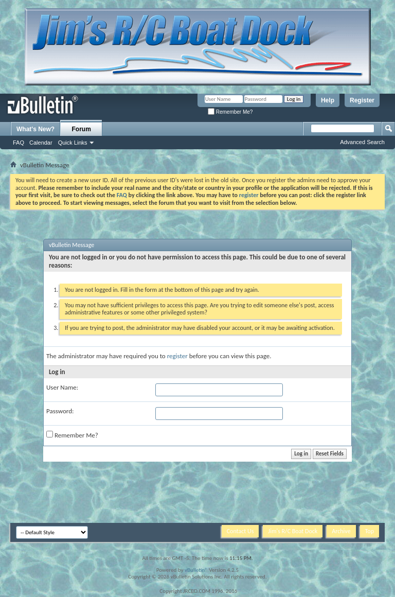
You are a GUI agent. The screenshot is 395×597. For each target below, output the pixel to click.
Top (369, 531)
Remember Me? (230, 112)
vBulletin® (196, 570)
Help (327, 100)
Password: (60, 411)
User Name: (62, 387)
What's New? (35, 129)
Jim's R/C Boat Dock (292, 531)
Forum (81, 129)
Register (362, 100)
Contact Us (240, 531)
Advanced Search (362, 142)
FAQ (18, 142)
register (177, 356)
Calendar (40, 142)
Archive (341, 531)
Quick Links (72, 142)
